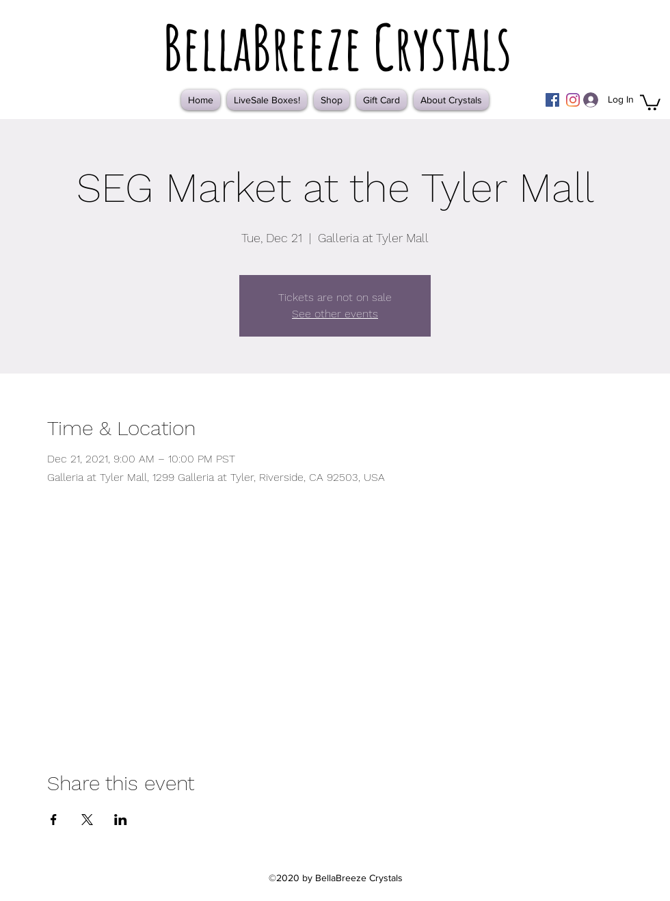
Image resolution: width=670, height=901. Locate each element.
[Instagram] (573, 100)
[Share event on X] (87, 819)
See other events (335, 313)
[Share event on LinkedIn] (120, 819)
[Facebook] (552, 100)
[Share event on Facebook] (53, 819)
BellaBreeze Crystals (337, 47)
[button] (650, 101)
